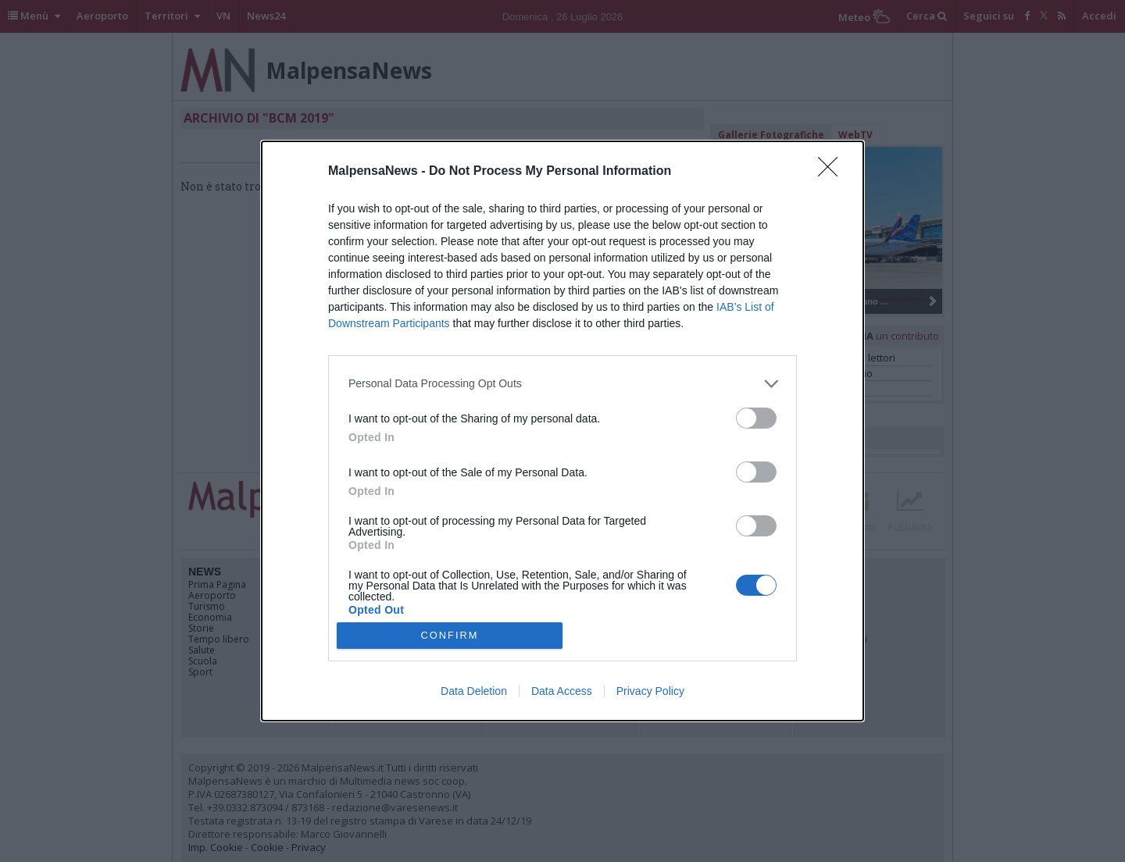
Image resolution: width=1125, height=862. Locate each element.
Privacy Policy (650, 691)
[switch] (756, 418)
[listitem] (562, 384)
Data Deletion (474, 691)
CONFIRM (449, 635)
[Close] (833, 172)
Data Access (561, 691)
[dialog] (562, 431)
